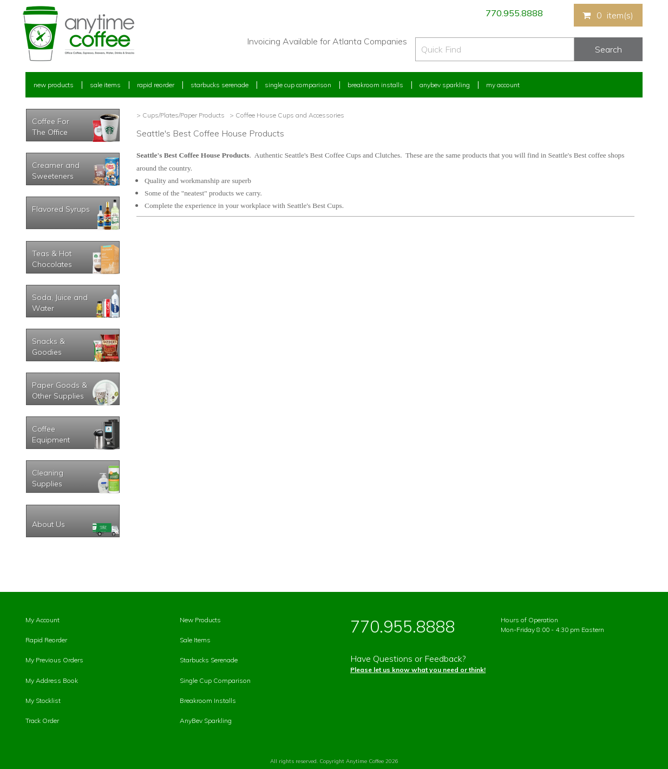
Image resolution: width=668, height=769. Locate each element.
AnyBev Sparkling (206, 720)
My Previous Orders (54, 660)
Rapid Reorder (155, 85)
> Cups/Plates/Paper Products (180, 115)
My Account (503, 85)
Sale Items (105, 85)
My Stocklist (43, 700)
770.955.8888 (514, 13)
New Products (54, 85)
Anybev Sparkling (445, 85)
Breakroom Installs (375, 85)
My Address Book (51, 680)
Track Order (42, 720)
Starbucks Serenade (219, 85)
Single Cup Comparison (298, 85)
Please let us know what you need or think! (418, 670)
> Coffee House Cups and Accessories (286, 115)
